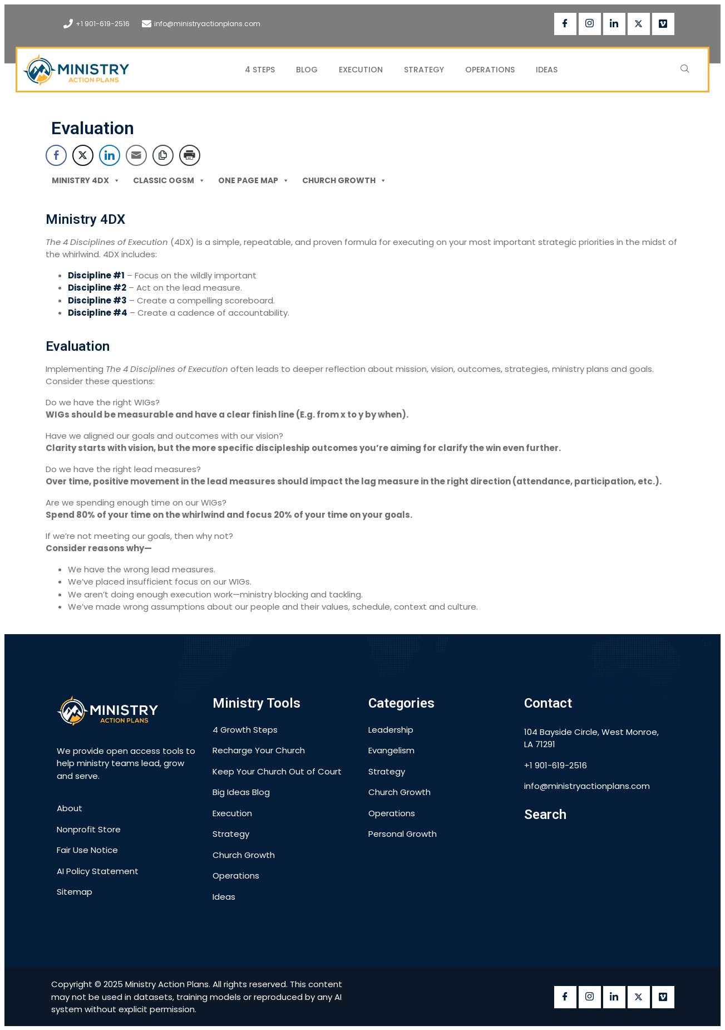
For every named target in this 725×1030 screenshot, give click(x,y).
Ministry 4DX (86, 180)
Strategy (424, 69)
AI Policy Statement (98, 871)
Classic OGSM (169, 180)
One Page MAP (253, 180)
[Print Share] (189, 155)
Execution (361, 69)
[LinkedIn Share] (109, 155)
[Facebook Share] (56, 155)
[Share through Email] (136, 155)
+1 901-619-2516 (103, 23)
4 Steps (260, 69)
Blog (307, 69)
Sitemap (74, 891)
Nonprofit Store (89, 829)
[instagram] (590, 24)
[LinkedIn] (614, 24)
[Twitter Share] (82, 155)
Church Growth (344, 180)
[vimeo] (663, 24)
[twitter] (639, 24)
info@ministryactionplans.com (207, 23)
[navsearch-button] (685, 69)
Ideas (547, 69)
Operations (490, 69)
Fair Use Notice (87, 850)
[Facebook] (565, 24)
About (69, 808)
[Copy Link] (163, 155)
